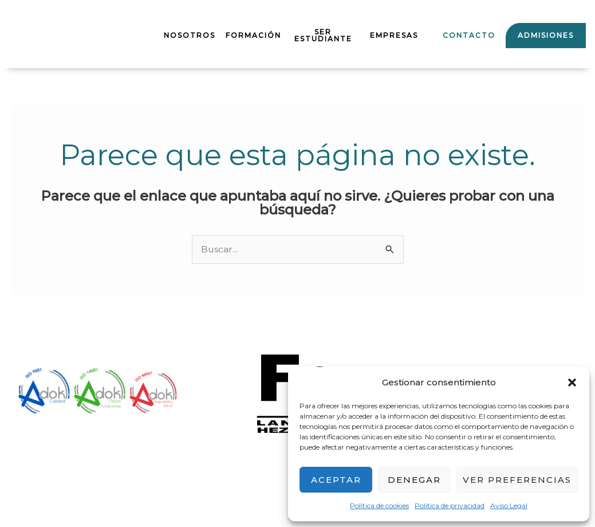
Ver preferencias (517, 479)
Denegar (414, 479)
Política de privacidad (449, 505)
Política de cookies (379, 505)
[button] (572, 382)
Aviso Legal (508, 505)
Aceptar (336, 479)
